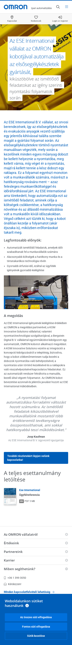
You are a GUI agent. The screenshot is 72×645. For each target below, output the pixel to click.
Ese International (29, 490)
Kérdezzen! (12, 584)
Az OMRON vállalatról (21, 534)
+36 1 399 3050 (15, 577)
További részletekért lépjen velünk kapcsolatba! (28, 457)
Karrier (9, 560)
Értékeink (11, 543)
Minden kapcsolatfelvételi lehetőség (29, 592)
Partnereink (13, 551)
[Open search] (57, 7)
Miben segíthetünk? (19, 569)
